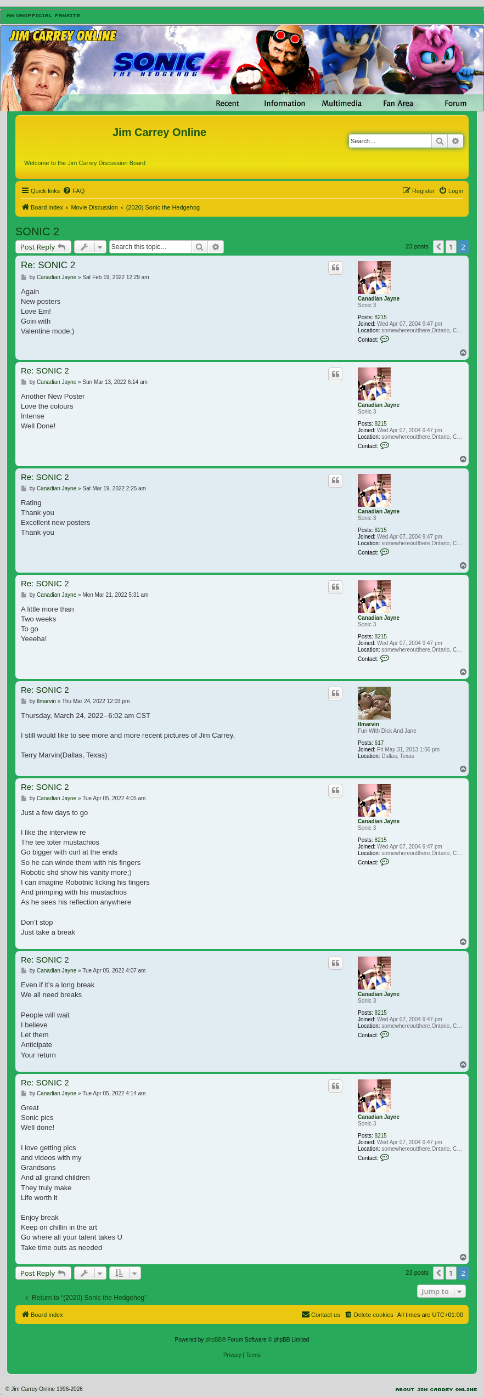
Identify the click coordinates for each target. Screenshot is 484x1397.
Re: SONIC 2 (48, 265)
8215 (381, 317)
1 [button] (451, 247)
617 (379, 743)
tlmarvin (368, 724)
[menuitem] (74, 190)
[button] (438, 246)
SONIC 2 (37, 231)
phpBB (213, 1340)
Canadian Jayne (378, 299)
